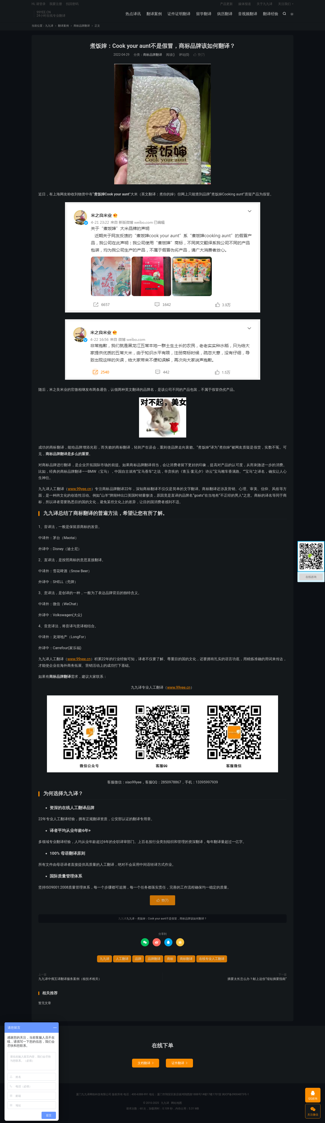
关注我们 (284, 6)
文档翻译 (145, 1066)
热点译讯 (132, 16)
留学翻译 (203, 16)
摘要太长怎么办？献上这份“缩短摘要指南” (257, 982)
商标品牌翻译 (82, 29)
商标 (170, 962)
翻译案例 (153, 16)
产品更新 (226, 6)
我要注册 (55, 6)
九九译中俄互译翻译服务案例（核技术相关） (70, 982)
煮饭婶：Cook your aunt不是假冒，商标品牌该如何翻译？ (162, 49)
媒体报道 (244, 6)
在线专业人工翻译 (211, 962)
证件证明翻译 (178, 16)
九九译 (49, 29)
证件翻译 (179, 1066)
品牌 (138, 962)
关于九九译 (264, 6)
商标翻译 (186, 962)
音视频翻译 (247, 16)
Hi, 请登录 (39, 6)
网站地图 (176, 1106)
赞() (199, 58)
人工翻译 (122, 962)
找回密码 (72, 6)
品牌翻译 (154, 962)
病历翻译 (224, 16)
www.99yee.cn (79, 492)
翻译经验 (270, 16)
